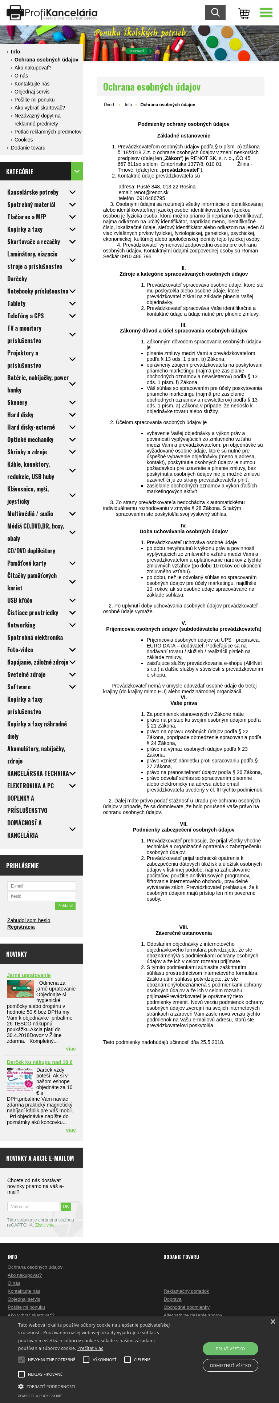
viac (71, 1049)
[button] (97, 1386)
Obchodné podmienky (186, 1307)
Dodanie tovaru (28, 148)
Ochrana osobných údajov (46, 60)
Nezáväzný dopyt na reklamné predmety (38, 120)
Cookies (24, 140)
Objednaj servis (32, 92)
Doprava (172, 1299)
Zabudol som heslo (28, 920)
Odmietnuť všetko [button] (230, 1365)
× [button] (272, 1322)
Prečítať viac (90, 1348)
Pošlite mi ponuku (35, 100)
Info (15, 52)
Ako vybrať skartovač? (40, 108)
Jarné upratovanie (29, 975)
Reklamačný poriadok (186, 1291)
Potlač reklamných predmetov (48, 132)
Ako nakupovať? (33, 68)
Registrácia (21, 927)
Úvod (109, 104)
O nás (21, 76)
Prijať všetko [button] (230, 1348)
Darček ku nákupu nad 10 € (40, 1062)
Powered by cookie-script (40, 1396)
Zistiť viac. (45, 1225)
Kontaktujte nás (32, 84)
